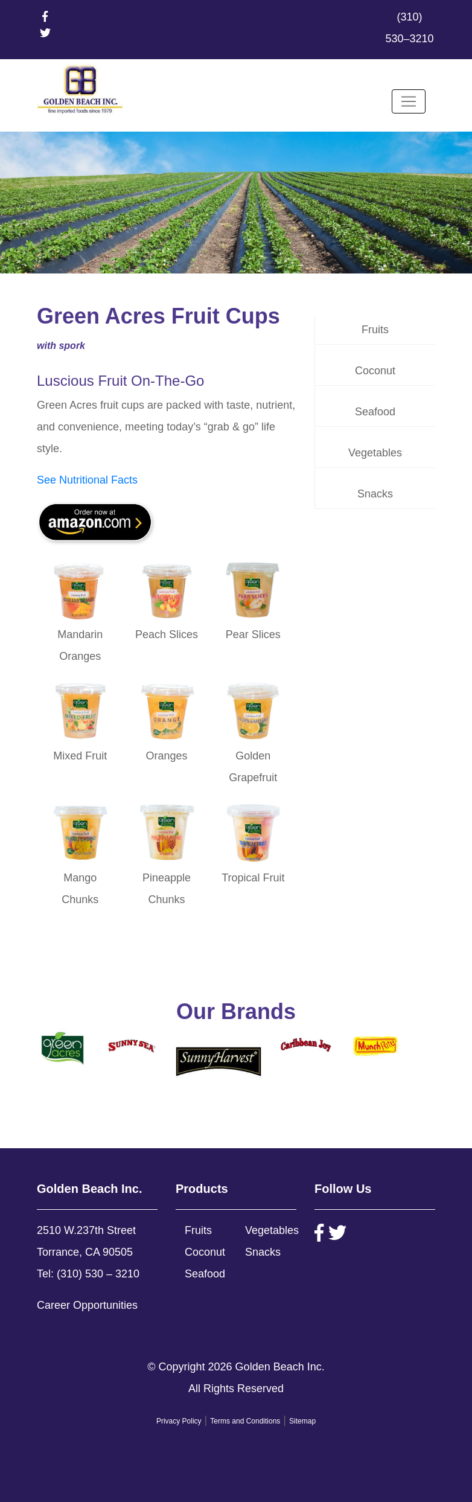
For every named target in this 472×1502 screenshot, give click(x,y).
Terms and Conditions (245, 1421)
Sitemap (302, 1421)
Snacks (375, 494)
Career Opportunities (87, 1305)
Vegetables (375, 453)
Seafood (375, 412)
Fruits (375, 330)
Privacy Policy (179, 1421)
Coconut (375, 371)
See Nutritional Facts (87, 480)
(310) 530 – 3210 (98, 1274)
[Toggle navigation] (409, 101)
